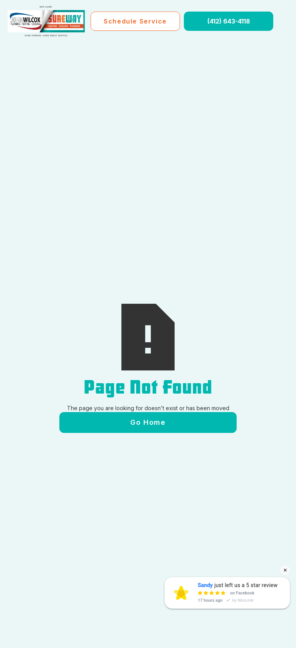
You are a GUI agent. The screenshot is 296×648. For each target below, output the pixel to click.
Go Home (147, 422)
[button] (283, 21)
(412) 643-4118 (228, 21)
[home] (46, 21)
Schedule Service (135, 21)
